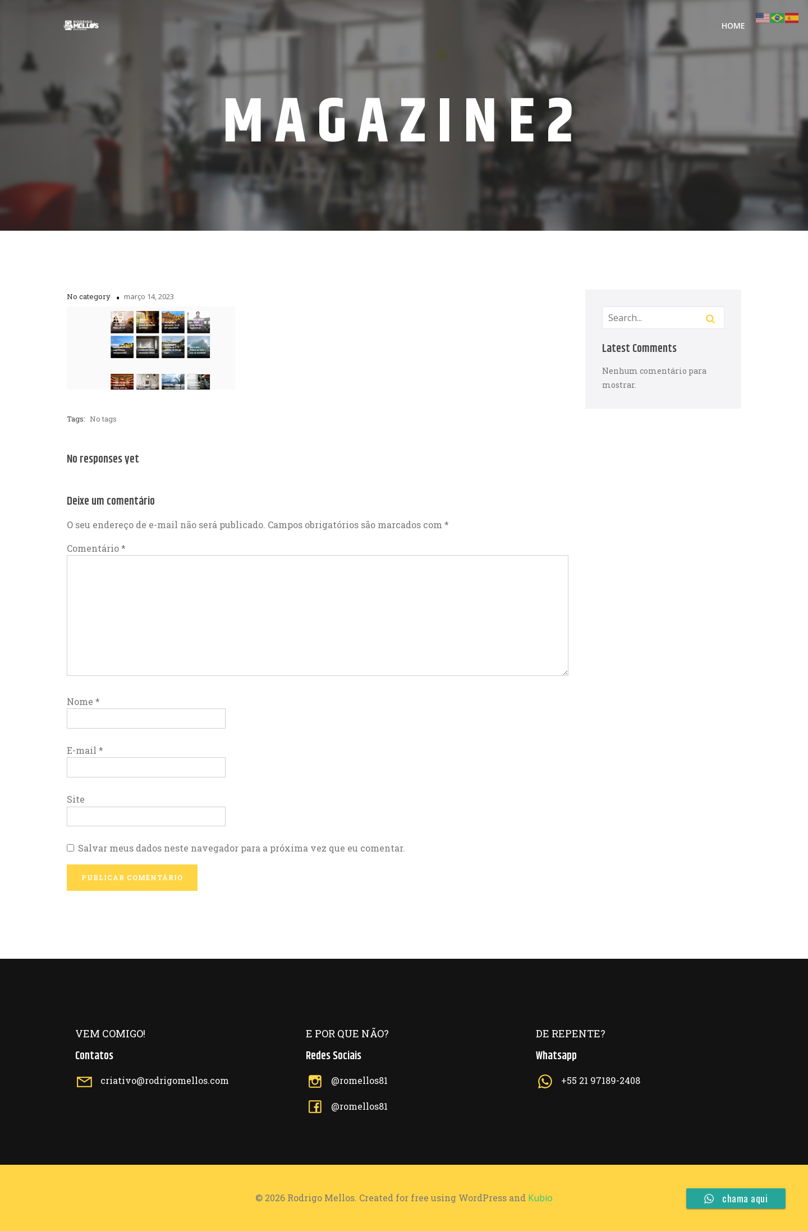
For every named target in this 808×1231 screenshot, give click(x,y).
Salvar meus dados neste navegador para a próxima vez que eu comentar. (241, 848)
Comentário (96, 548)
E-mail (85, 750)
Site (76, 799)
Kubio (540, 1198)
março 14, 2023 (149, 296)
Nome (83, 701)
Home (733, 25)
